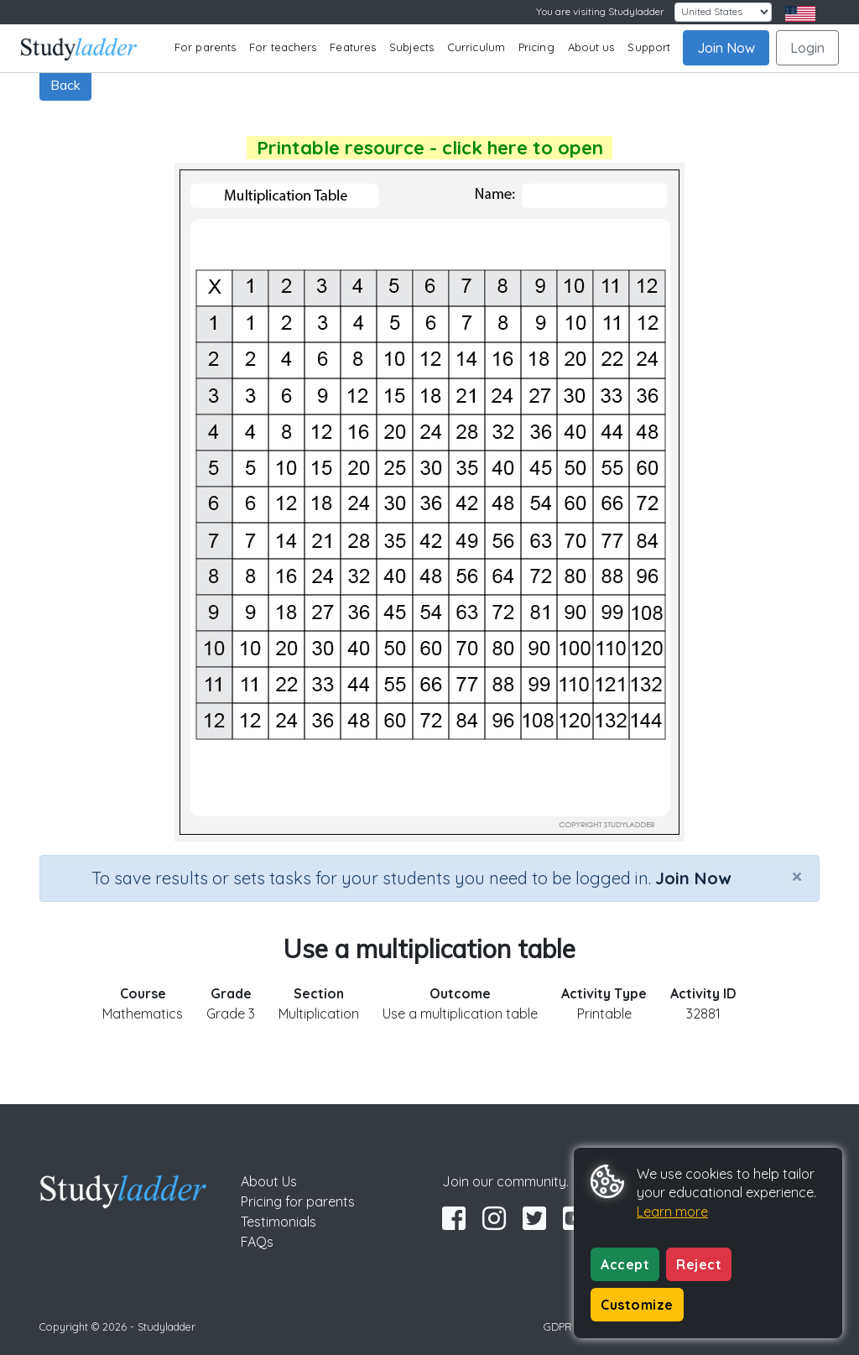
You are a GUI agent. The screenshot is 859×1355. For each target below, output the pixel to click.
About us (591, 47)
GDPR (558, 1326)
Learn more (672, 1211)
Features (353, 47)
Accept (625, 1264)
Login (807, 47)
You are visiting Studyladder (600, 11)
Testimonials (278, 1221)
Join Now (726, 47)
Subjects (411, 47)
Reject (698, 1264)
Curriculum (476, 47)
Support (648, 47)
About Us (269, 1181)
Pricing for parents (298, 1201)
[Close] (797, 876)
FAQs (257, 1241)
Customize (637, 1304)
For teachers (282, 47)
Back (65, 84)
